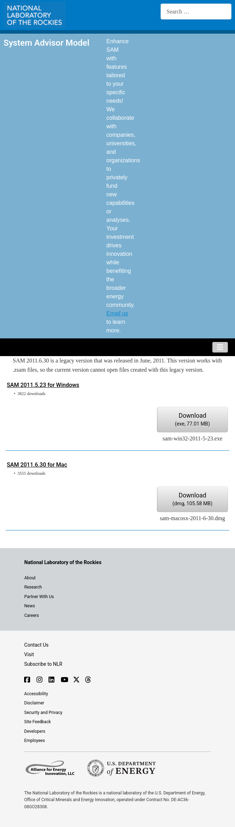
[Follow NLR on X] (75, 680)
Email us (117, 313)
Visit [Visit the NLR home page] (29, 654)
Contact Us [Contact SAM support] (36, 645)
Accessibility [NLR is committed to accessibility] (36, 693)
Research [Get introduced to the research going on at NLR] (33, 587)
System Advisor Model (46, 42)
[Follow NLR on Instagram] (39, 680)
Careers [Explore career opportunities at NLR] (31, 615)
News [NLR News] (29, 605)
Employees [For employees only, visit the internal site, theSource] (34, 740)
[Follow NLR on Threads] (87, 680)
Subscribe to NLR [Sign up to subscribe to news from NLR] (43, 664)
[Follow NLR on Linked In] (51, 680)
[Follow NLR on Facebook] (26, 680)
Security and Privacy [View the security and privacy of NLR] (43, 712)
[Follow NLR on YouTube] (63, 680)
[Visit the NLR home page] (63, 562)
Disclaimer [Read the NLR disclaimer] (34, 703)
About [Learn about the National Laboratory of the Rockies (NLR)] (30, 577)
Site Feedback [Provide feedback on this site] (37, 721)
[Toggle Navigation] (220, 347)
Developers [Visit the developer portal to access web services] (34, 731)
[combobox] (196, 11)
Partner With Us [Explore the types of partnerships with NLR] (39, 596)
